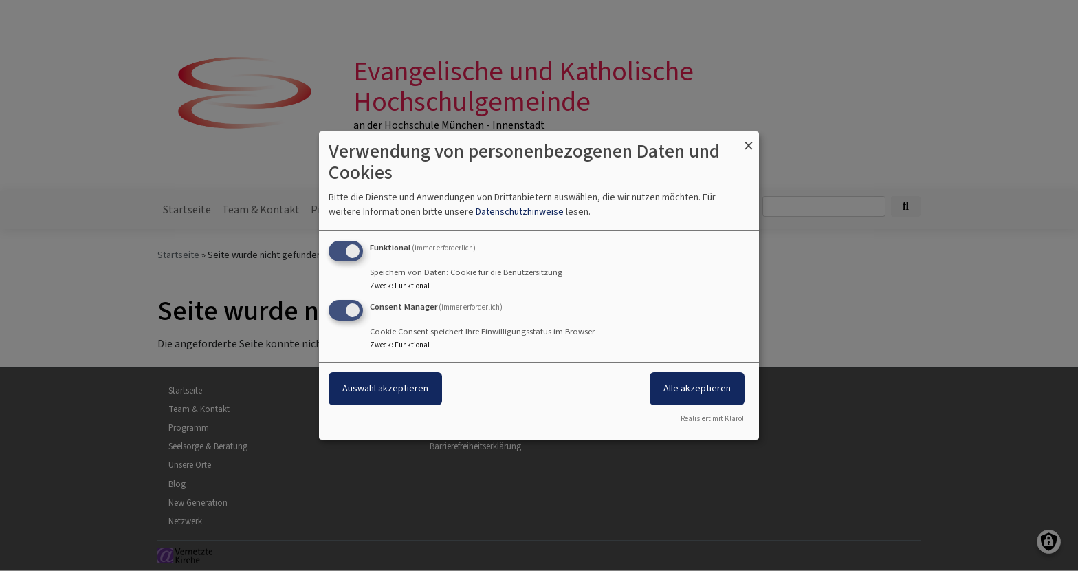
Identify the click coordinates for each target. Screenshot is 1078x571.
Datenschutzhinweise (520, 211)
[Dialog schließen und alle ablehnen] (748, 140)
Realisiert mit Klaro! (712, 418)
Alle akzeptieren (697, 388)
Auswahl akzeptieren (385, 388)
